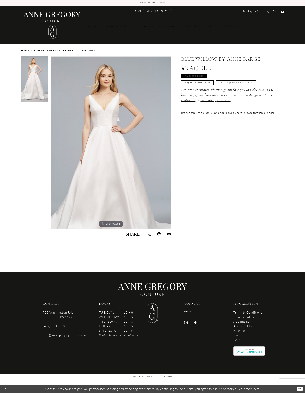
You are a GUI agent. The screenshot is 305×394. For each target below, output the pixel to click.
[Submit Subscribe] (211, 313)
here (256, 390)
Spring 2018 (86, 51)
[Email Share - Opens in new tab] (169, 235)
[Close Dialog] (5, 389)
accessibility (242, 327)
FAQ (236, 340)
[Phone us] (251, 12)
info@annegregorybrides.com (64, 336)
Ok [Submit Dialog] (298, 389)
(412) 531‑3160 (54, 327)
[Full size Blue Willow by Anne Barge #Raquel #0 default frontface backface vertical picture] (111, 144)
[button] (282, 12)
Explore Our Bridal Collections (152, 3)
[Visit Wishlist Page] (275, 12)
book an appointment (215, 116)
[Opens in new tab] (249, 351)
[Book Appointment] (152, 12)
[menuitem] (152, 12)
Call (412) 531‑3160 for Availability (209, 97)
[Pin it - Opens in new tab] (159, 235)
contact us (188, 116)
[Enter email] (199, 313)
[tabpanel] (34, 81)
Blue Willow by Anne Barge (54, 51)
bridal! (271, 128)
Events (238, 336)
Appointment (243, 322)
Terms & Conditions (248, 313)
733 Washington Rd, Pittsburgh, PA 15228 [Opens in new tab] (58, 315)
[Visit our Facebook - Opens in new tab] (195, 325)
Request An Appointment (204, 88)
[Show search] (267, 12)
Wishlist (239, 331)
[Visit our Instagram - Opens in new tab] (186, 325)
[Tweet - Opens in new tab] (148, 235)
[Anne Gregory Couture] (52, 27)
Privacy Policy (243, 318)
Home (25, 51)
